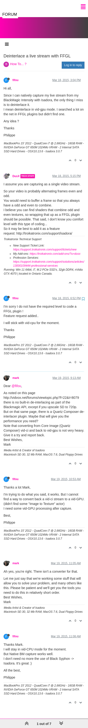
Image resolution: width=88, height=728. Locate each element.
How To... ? (18, 59)
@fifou (16, 381)
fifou (15, 75)
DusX (15, 171)
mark (15, 373)
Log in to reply (73, 60)
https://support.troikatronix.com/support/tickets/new (45, 244)
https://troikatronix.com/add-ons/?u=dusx (55, 249)
